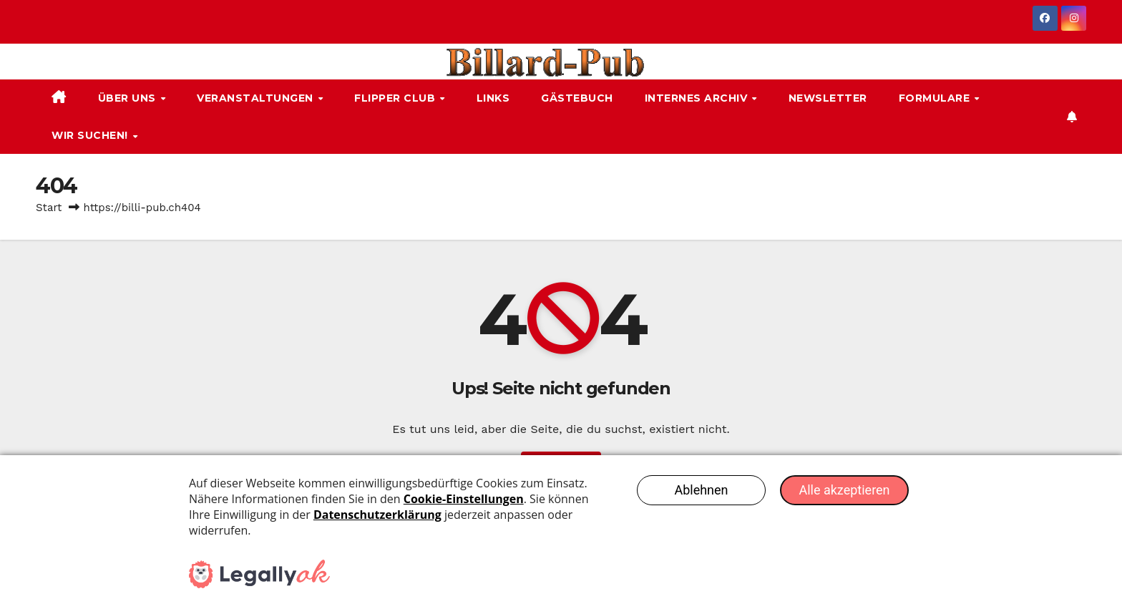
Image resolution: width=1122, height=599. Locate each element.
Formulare (936, 98)
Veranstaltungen (256, 98)
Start (49, 207)
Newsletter (828, 98)
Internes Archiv (698, 98)
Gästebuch (577, 98)
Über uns (129, 98)
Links (493, 98)
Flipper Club (396, 98)
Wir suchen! (91, 135)
